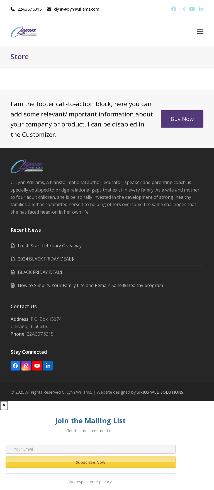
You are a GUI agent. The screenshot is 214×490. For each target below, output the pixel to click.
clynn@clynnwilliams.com (76, 9)
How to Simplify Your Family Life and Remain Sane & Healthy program (90, 285)
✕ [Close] (4, 405)
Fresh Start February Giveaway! (50, 246)
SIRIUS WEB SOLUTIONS (160, 392)
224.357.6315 (30, 9)
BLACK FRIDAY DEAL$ (40, 272)
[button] (200, 32)
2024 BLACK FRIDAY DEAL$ (46, 259)
